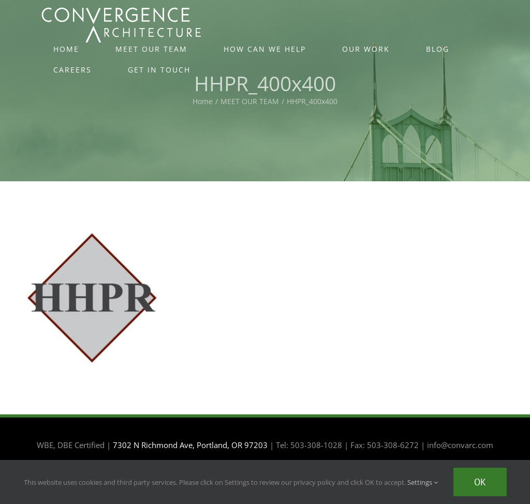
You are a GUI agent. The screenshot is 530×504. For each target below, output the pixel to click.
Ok (480, 482)
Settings (422, 482)
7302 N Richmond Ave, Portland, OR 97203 (190, 445)
